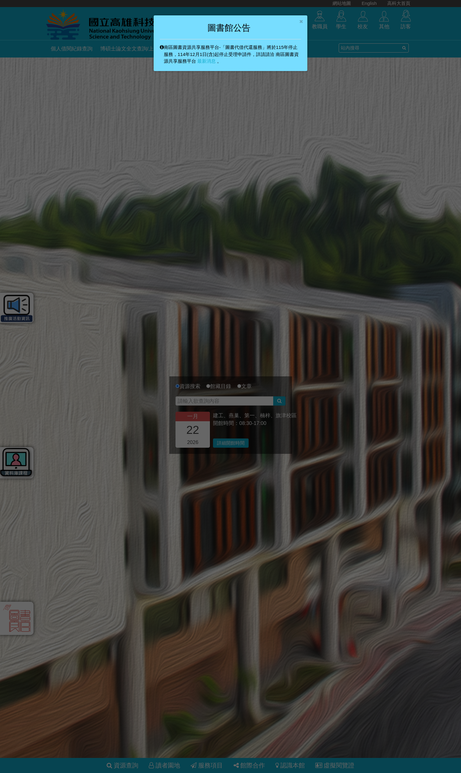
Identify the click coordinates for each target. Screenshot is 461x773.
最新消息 (206, 61)
